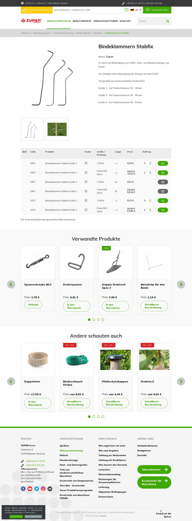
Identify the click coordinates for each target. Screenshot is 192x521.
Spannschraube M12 (37, 284)
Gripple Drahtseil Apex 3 (113, 286)
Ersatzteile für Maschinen (155, 482)
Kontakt (125, 21)
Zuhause (25, 33)
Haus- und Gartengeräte (73, 465)
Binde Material (84, 33)
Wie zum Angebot (109, 450)
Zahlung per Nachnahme (112, 455)
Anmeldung (78, 10)
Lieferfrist (104, 469)
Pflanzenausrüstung (63, 33)
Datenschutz (106, 496)
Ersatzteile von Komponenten (76, 480)
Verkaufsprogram (59, 21)
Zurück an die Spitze (160, 514)
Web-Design (91, 515)
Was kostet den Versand (113, 465)
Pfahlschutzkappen (115, 381)
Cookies (25, 514)
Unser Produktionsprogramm (76, 490)
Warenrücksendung (109, 474)
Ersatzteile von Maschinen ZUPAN (75, 497)
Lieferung (104, 487)
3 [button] (98, 320)
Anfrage (33, 304)
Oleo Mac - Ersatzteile (72, 485)
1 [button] (89, 320)
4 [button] (103, 320)
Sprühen (64, 445)
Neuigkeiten (144, 450)
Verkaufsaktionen (105, 21)
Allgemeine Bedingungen (112, 492)
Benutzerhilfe (82, 21)
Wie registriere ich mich (112, 445)
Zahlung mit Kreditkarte (112, 460)
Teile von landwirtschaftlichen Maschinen (71, 472)
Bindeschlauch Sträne (72, 383)
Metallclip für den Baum (153, 286)
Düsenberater (155, 469)
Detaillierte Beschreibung (153, 306)
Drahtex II (147, 381)
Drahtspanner (72, 284)
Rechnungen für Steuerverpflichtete (109, 481)
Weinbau (98, 33)
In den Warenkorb (74, 306)
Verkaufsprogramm (42, 33)
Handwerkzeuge (69, 460)
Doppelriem (32, 381)
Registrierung (62, 10)
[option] (38, 278)
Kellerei (64, 455)
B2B (88, 10)
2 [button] (94, 320)
